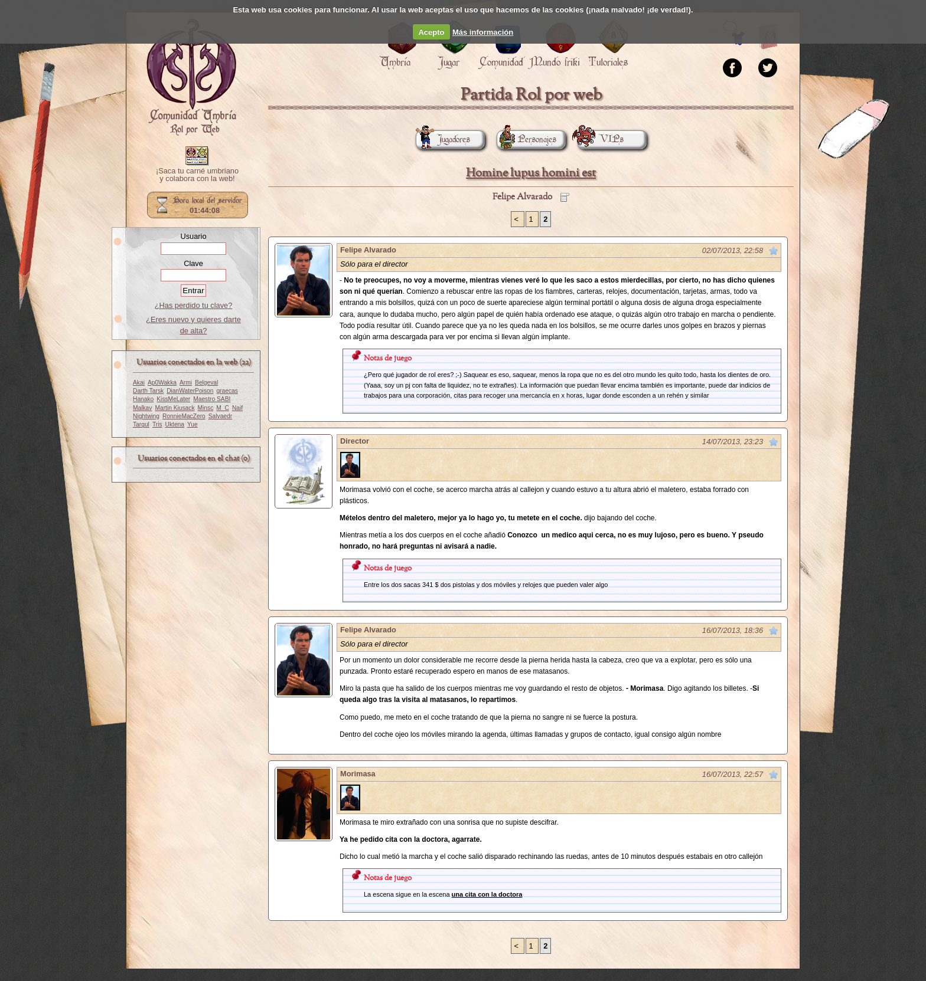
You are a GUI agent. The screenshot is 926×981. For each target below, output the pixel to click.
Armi (186, 382)
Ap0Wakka (162, 382)
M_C (222, 408)
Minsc (206, 408)
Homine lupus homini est (531, 173)
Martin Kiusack (174, 408)
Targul (141, 424)
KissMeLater (173, 399)
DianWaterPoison (190, 391)
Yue (192, 424)
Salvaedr (220, 416)
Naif (237, 408)
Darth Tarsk (148, 391)
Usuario (193, 236)
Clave (193, 263)
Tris (157, 424)
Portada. (191, 77)
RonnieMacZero (184, 416)
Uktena (174, 424)
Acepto (431, 32)
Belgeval (206, 382)
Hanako (143, 399)
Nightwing (146, 416)
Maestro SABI (211, 399)
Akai (139, 382)
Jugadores (443, 139)
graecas (226, 391)
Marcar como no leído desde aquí (773, 250)
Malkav (142, 408)
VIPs (601, 139)
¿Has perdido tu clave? (194, 305)
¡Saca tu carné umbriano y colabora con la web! (197, 175)
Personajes (526, 139)
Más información (482, 32)
